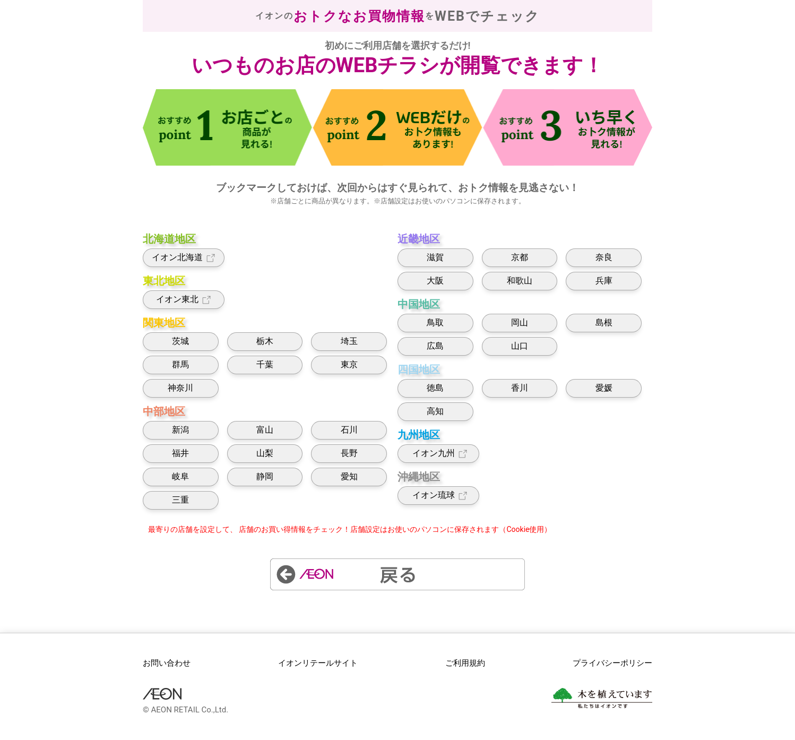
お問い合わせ (167, 663)
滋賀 (435, 257)
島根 (603, 322)
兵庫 (603, 281)
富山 (264, 430)
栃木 (264, 341)
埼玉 (349, 341)
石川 (349, 430)
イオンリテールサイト (318, 663)
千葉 (264, 364)
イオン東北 (184, 299)
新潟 (180, 430)
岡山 (519, 322)
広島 (435, 346)
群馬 (180, 364)
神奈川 (180, 388)
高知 (435, 411)
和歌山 (519, 281)
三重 (180, 500)
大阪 (435, 281)
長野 (349, 453)
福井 (180, 453)
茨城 (180, 341)
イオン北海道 (184, 257)
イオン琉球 (439, 495)
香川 (519, 388)
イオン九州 (439, 453)
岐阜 (180, 476)
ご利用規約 (465, 663)
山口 (519, 346)
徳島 (435, 388)
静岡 (264, 476)
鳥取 (435, 322)
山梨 (264, 453)
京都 (519, 257)
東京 (349, 364)
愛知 (349, 476)
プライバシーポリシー (612, 663)
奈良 (603, 257)
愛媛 (603, 388)
